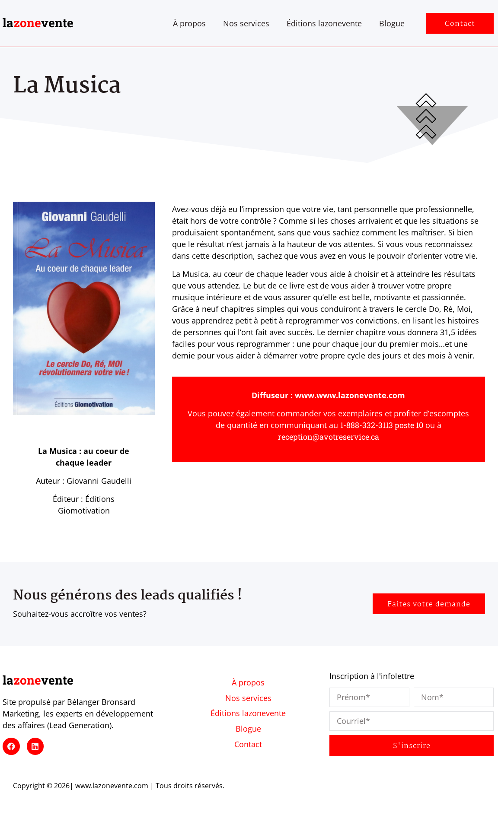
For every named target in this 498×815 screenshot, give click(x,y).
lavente (38, 23)
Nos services (246, 23)
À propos (189, 23)
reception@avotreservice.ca (328, 436)
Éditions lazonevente (324, 23)
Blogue (392, 23)
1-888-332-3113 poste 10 (381, 425)
